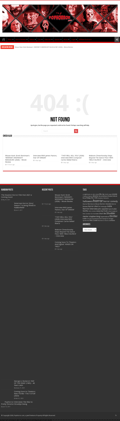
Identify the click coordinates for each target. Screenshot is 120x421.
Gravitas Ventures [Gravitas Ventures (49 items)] (103, 198)
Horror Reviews (21, 39)
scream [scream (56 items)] (96, 213)
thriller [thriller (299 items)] (113, 216)
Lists (39, 39)
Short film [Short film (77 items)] (102, 213)
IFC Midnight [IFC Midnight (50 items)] (103, 206)
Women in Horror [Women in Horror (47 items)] (103, 220)
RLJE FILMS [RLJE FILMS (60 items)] (104, 211)
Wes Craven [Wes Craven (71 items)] (94, 220)
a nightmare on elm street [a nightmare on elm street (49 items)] (91, 194)
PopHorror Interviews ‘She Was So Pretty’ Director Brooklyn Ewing (17, 403)
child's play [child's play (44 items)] (108, 194)
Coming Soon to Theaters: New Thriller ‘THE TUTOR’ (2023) (25, 393)
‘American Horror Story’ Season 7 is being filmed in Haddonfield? (25, 205)
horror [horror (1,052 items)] (98, 201)
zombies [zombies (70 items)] (112, 220)
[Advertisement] (60, 66)
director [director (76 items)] (95, 196)
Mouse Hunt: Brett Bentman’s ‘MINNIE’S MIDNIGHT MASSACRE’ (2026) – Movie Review (44, 47)
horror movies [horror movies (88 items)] (105, 204)
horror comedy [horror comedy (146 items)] (110, 201)
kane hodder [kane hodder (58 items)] (113, 209)
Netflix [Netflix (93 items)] (85, 211)
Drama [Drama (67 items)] (110, 196)
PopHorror (4, 39)
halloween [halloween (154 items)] (88, 201)
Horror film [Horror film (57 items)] (86, 204)
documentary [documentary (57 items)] (103, 196)
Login (73, 39)
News (10, 39)
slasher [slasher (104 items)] (86, 216)
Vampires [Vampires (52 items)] (105, 218)
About (66, 39)
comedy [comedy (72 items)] (114, 194)
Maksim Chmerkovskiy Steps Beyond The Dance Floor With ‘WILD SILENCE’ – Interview (101, 158)
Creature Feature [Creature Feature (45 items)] (87, 196)
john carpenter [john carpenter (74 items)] (103, 209)
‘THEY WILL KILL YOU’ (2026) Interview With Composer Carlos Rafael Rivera (72, 158)
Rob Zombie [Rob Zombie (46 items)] (86, 213)
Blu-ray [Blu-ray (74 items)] (101, 194)
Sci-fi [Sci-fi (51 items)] (92, 213)
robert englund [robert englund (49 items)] (112, 211)
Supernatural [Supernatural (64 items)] (104, 216)
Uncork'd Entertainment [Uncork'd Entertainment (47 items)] (94, 218)
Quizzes (57, 39)
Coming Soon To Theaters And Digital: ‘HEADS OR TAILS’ (65, 244)
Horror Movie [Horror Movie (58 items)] (94, 204)
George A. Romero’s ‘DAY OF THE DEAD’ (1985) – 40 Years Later (24, 383)
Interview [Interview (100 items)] (94, 209)
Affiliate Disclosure (85, 39)
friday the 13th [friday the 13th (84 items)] (92, 198)
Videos (32, 39)
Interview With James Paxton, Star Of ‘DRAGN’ (45, 157)
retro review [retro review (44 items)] (92, 211)
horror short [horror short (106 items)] (93, 206)
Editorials (48, 39)
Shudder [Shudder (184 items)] (111, 213)
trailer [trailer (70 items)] (85, 218)
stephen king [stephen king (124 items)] (94, 216)
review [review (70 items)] (98, 211)
